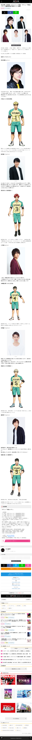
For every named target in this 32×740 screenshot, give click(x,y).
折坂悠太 (25, 727)
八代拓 (24, 605)
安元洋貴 (18, 605)
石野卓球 (26, 725)
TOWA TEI (3, 727)
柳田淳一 (10, 608)
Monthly (26, 648)
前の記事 (3, 599)
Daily (5, 648)
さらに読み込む (19, 718)
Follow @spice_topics (16, 578)
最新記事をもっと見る (19, 668)
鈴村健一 (3, 605)
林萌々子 (11, 725)
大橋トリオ (18, 727)
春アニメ (3, 608)
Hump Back (4, 725)
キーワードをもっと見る (26, 733)
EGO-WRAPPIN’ (18, 725)
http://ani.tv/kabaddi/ (10, 535)
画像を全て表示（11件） (16, 45)
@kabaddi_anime (11, 536)
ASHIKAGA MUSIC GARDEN (7, 730)
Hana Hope (11, 727)
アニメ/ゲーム (11, 605)
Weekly (16, 648)
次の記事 (28, 599)
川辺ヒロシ (18, 730)
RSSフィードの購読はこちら (20, 568)
